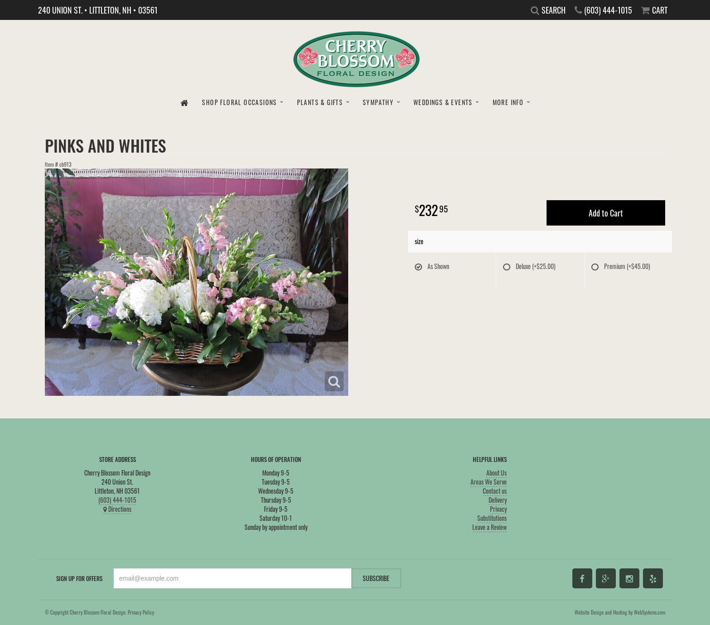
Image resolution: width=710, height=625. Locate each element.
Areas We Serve (488, 481)
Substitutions (492, 518)
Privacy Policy (141, 612)
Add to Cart (606, 213)
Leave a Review (489, 527)
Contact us (495, 490)
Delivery (498, 500)
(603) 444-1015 (117, 500)
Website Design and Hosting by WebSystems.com (620, 612)
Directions (117, 509)
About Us (496, 472)
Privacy (498, 509)
